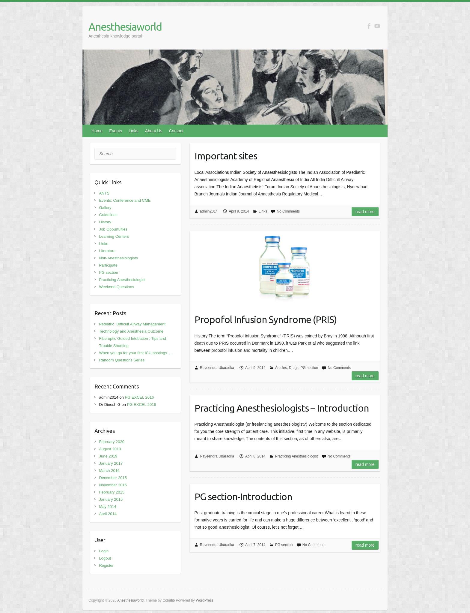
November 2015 (113, 485)
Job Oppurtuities (113, 229)
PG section (309, 368)
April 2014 (108, 514)
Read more (365, 211)
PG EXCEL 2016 (139, 397)
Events (115, 130)
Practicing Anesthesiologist (296, 456)
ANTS (104, 193)
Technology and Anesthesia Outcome (131, 331)
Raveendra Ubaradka (217, 368)
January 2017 (111, 463)
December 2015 (113, 478)
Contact (176, 130)
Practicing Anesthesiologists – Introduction (282, 408)
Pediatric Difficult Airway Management (132, 324)
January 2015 (111, 499)
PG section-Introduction (243, 496)
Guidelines (108, 215)
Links (133, 130)
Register (106, 565)
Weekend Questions (116, 287)
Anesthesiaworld (125, 26)
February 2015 (111, 492)
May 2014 (107, 506)
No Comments (288, 211)
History (105, 222)
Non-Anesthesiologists (118, 258)
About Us (153, 130)
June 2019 (108, 456)
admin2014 (209, 211)
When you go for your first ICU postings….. (136, 353)
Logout (105, 558)
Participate (108, 265)
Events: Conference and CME (124, 200)
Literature (107, 251)
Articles (281, 368)
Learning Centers (114, 236)
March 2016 (109, 470)
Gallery (105, 207)
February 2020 (111, 441)
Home (97, 130)
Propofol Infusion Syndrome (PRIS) (266, 319)
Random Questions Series (121, 360)
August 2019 (110, 449)
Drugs (294, 368)
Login (104, 551)
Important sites (226, 155)
